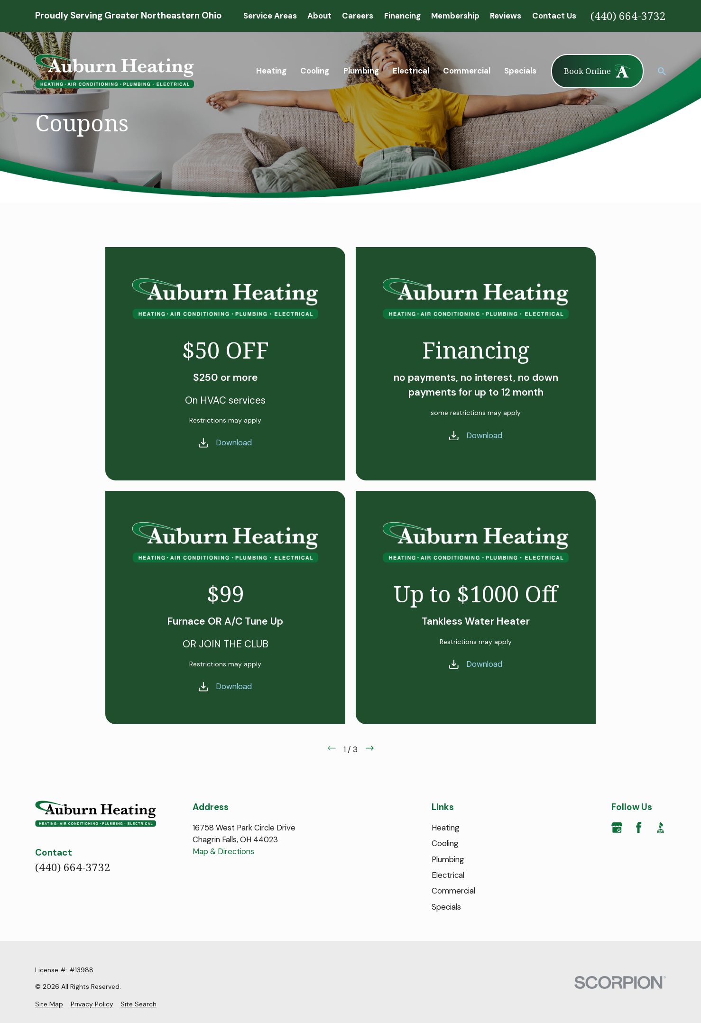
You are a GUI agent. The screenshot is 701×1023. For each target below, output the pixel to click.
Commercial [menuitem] (466, 70)
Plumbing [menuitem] (361, 70)
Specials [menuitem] (520, 70)
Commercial (453, 890)
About (319, 15)
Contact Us (554, 15)
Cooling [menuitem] (314, 70)
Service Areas (270, 15)
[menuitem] (49, 1004)
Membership (455, 15)
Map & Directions (223, 851)
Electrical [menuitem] (411, 70)
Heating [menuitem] (271, 70)
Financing (402, 15)
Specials (446, 907)
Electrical (448, 875)
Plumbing (448, 859)
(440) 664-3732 (628, 16)
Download (233, 443)
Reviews (505, 15)
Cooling (445, 843)
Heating (446, 827)
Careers (357, 15)
